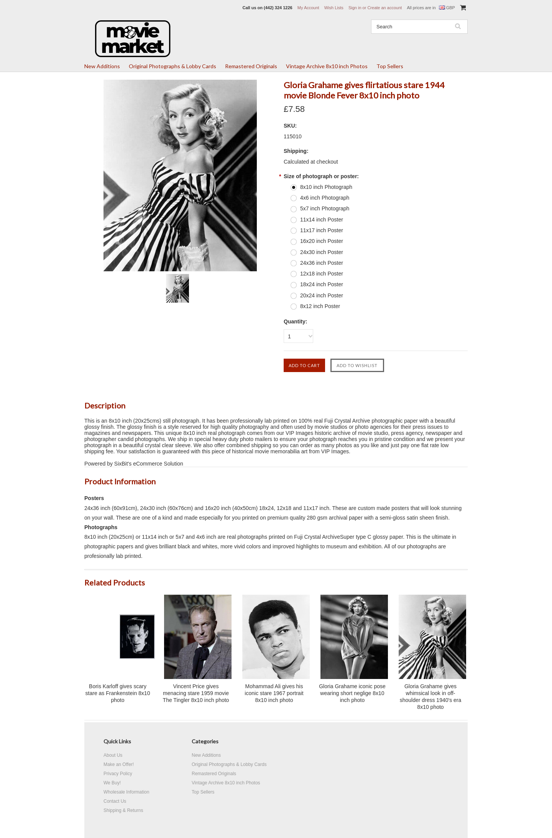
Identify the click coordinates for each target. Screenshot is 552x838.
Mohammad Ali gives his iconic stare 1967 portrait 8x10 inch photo (274, 693)
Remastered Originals (251, 66)
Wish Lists (333, 7)
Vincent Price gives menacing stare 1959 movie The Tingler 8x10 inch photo (196, 693)
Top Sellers (389, 66)
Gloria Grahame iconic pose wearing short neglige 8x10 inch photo (352, 693)
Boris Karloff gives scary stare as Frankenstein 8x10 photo (117, 693)
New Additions (102, 66)
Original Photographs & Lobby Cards (172, 66)
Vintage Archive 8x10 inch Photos (327, 66)
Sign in (354, 7)
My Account (308, 7)
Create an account (384, 7)
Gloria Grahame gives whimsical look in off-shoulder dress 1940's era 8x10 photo (431, 696)
